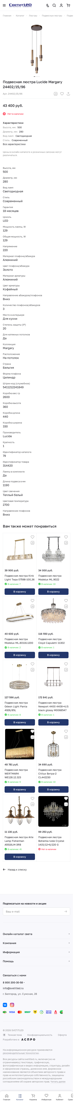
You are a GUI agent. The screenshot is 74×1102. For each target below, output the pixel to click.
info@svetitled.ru (13, 988)
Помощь (8, 961)
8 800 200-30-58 (13, 982)
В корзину (19, 591)
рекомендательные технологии (21, 1053)
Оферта (62, 1034)
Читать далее (58, 1081)
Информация (11, 952)
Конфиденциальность (39, 1034)
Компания (9, 943)
